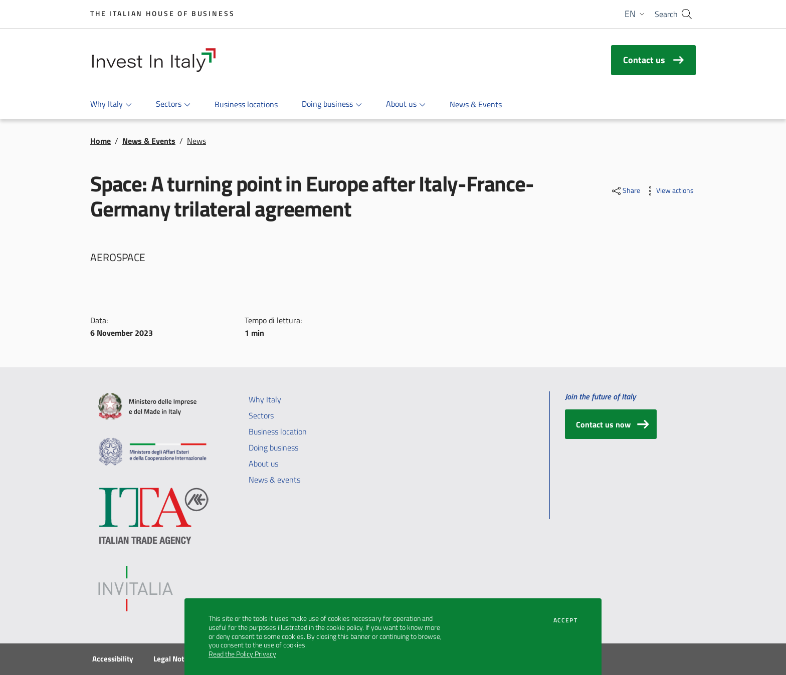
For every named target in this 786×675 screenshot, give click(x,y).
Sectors (261, 415)
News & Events (148, 141)
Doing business (273, 447)
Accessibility (112, 658)
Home (100, 141)
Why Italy (265, 399)
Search (666, 14)
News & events (274, 480)
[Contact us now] (611, 424)
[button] (636, 14)
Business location (278, 431)
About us (263, 464)
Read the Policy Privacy (242, 653)
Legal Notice (173, 658)
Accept (565, 620)
